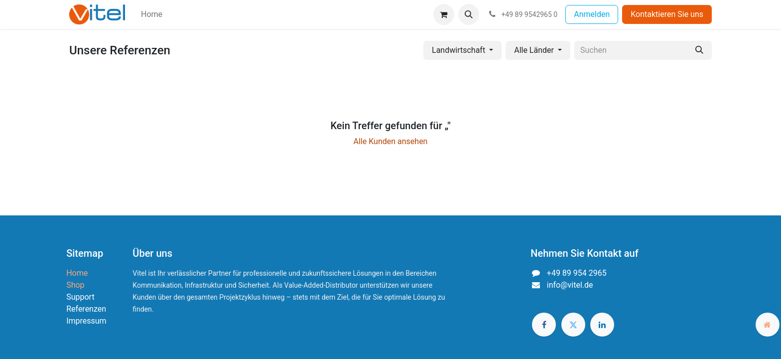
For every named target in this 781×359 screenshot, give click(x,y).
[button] (468, 14)
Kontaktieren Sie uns (667, 14)
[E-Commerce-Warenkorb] (443, 14)
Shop (75, 285)
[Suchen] (699, 50)
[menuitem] (151, 14)
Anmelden (592, 14)
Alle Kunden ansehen (391, 141)
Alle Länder (534, 50)
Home (77, 273)
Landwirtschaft (458, 50)
